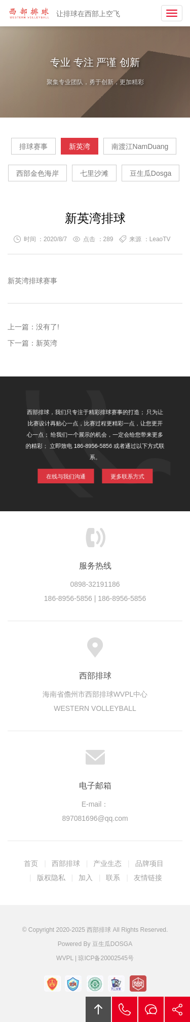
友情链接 (148, 878)
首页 (31, 863)
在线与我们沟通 (70, 471)
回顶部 (98, 1009)
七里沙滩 (94, 173)
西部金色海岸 (37, 173)
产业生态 (107, 863)
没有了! (47, 327)
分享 (177, 1009)
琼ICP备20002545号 (105, 958)
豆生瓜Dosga (150, 173)
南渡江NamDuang (140, 146)
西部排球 (29, 13)
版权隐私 (51, 878)
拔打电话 (124, 1009)
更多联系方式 (122, 471)
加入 (86, 878)
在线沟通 (151, 1009)
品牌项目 (149, 863)
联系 (113, 878)
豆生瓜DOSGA (112, 944)
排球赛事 (33, 146)
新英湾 (79, 146)
